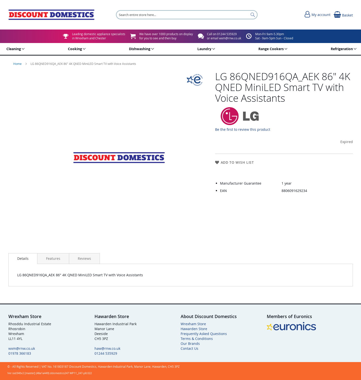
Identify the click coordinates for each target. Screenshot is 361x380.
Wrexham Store (193, 324)
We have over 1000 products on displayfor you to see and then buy (166, 36)
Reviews (84, 258)
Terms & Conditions (197, 338)
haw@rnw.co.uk (107, 348)
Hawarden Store (194, 328)
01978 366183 (19, 353)
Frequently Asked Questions (204, 333)
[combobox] (187, 14)
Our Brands (190, 343)
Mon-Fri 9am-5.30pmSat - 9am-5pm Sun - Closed (274, 36)
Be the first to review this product (242, 129)
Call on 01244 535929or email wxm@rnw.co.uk (224, 36)
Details (23, 258)
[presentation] (22, 258)
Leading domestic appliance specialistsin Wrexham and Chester (98, 36)
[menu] (180, 49)
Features (53, 258)
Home (17, 64)
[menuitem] (14, 49)
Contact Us (189, 348)
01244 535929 (105, 353)
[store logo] (51, 14)
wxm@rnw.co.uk (21, 348)
